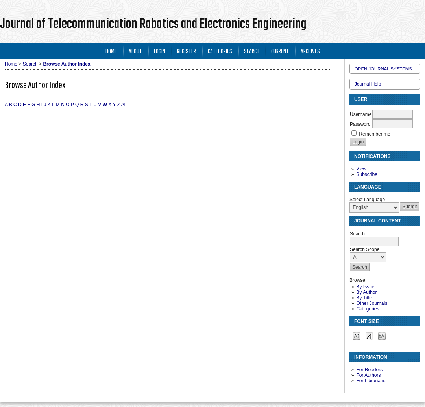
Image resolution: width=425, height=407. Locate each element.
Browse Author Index (66, 64)
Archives (310, 51)
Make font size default (369, 335)
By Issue (365, 287)
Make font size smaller (356, 335)
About (135, 51)
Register (186, 51)
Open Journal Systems (383, 68)
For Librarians (370, 380)
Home (111, 51)
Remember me (374, 134)
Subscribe (366, 174)
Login (159, 51)
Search (251, 51)
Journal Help (368, 84)
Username (360, 114)
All (123, 104)
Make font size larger (382, 335)
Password (360, 124)
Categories (367, 309)
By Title (363, 298)
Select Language (367, 199)
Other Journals (371, 303)
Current (280, 51)
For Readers (369, 369)
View (361, 169)
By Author (366, 292)
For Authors (368, 375)
